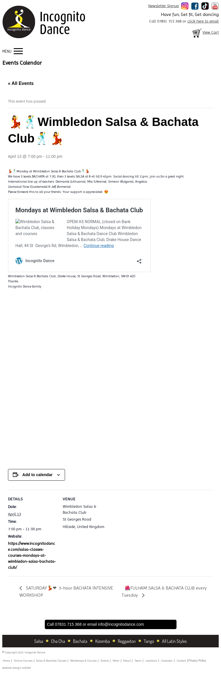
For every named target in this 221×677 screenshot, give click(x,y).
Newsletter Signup (163, 5)
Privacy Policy (197, 660)
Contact (181, 660)
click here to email (203, 21)
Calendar (167, 660)
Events (105, 660)
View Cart (205, 32)
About (127, 660)
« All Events (21, 83)
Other (116, 660)
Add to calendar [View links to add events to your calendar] (37, 474)
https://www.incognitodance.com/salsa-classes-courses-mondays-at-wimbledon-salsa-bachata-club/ (32, 555)
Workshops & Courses (83, 660)
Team (138, 660)
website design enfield (16, 667)
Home (6, 660)
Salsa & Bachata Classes (51, 660)
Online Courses (23, 660)
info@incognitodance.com (121, 624)
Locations (151, 660)
